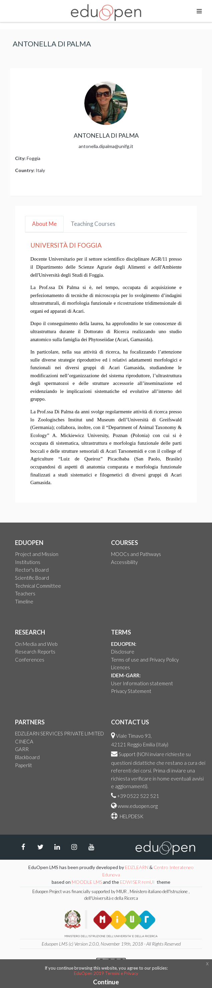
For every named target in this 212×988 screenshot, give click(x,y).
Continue (106, 982)
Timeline (24, 601)
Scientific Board (32, 578)
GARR (22, 749)
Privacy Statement (131, 691)
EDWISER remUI (138, 882)
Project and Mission (36, 554)
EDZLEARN (136, 867)
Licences (120, 667)
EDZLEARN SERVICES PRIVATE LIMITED (59, 733)
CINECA (24, 741)
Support (127, 754)
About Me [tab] (44, 223)
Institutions (27, 562)
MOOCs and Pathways (136, 554)
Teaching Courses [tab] (93, 223)
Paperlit (23, 765)
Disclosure (122, 652)
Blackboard (27, 757)
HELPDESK (131, 816)
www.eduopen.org (138, 806)
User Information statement (142, 683)
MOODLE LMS (87, 882)
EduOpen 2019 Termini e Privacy (106, 973)
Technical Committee (38, 586)
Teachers (25, 593)
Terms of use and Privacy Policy (145, 660)
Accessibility (124, 562)
